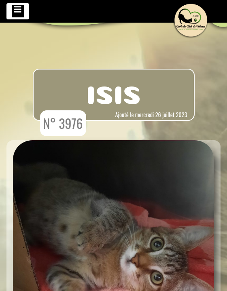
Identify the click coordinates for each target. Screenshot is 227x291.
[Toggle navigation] (17, 11)
